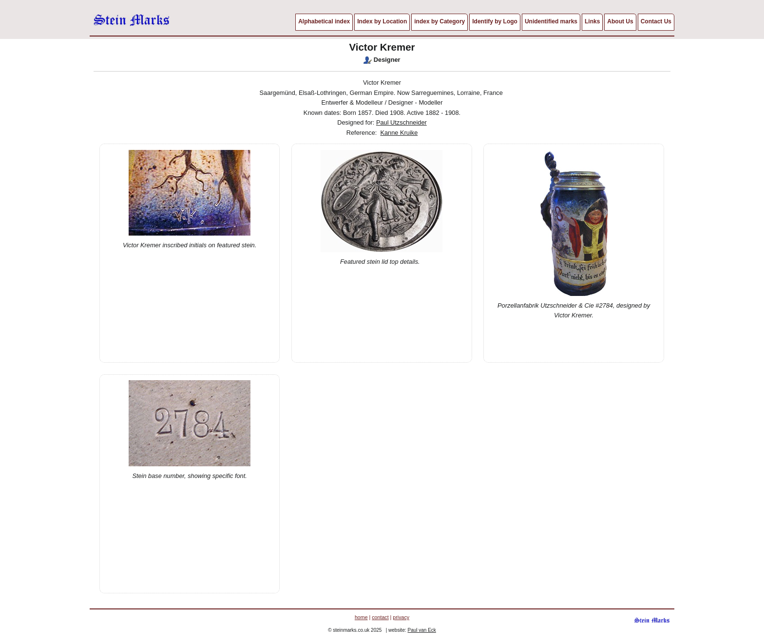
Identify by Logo (494, 21)
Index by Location (382, 21)
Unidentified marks (551, 21)
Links (592, 21)
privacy (401, 617)
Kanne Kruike (399, 132)
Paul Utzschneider (401, 122)
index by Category (439, 21)
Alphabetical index (324, 21)
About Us (620, 21)
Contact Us (656, 21)
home (361, 617)
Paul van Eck (422, 630)
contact (380, 617)
